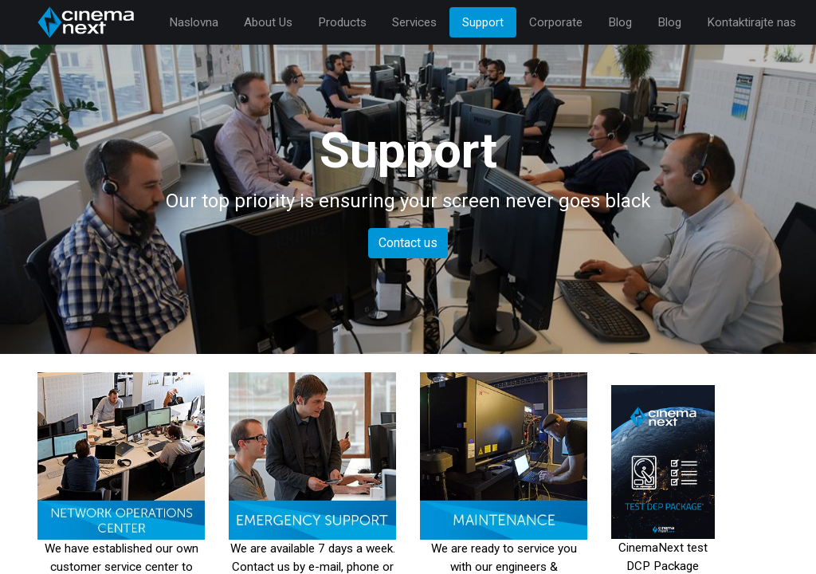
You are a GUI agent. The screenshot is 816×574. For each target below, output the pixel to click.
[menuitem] (193, 22)
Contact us (408, 242)
